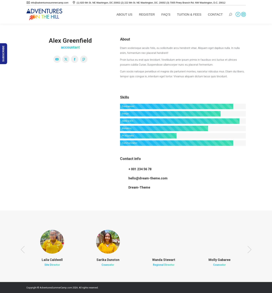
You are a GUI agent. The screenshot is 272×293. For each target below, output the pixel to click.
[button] (22, 249)
